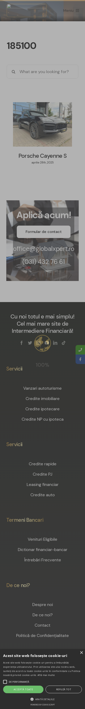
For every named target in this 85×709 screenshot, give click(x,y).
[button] (42, 699)
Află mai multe (46, 675)
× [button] (81, 652)
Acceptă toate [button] (23, 689)
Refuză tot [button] (63, 689)
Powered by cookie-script (42, 704)
